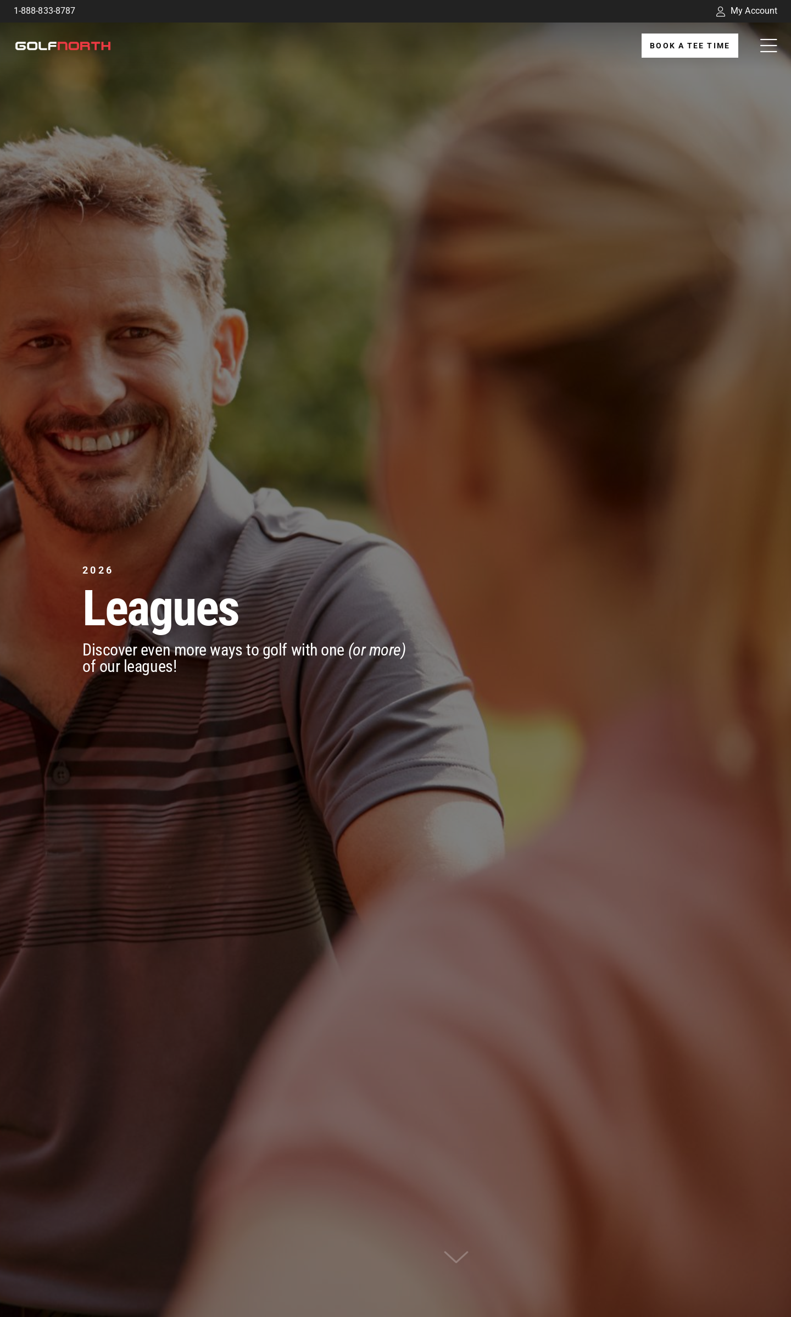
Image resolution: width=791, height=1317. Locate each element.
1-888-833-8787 (44, 10)
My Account (746, 10)
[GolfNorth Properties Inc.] (63, 45)
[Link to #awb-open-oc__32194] (768, 45)
